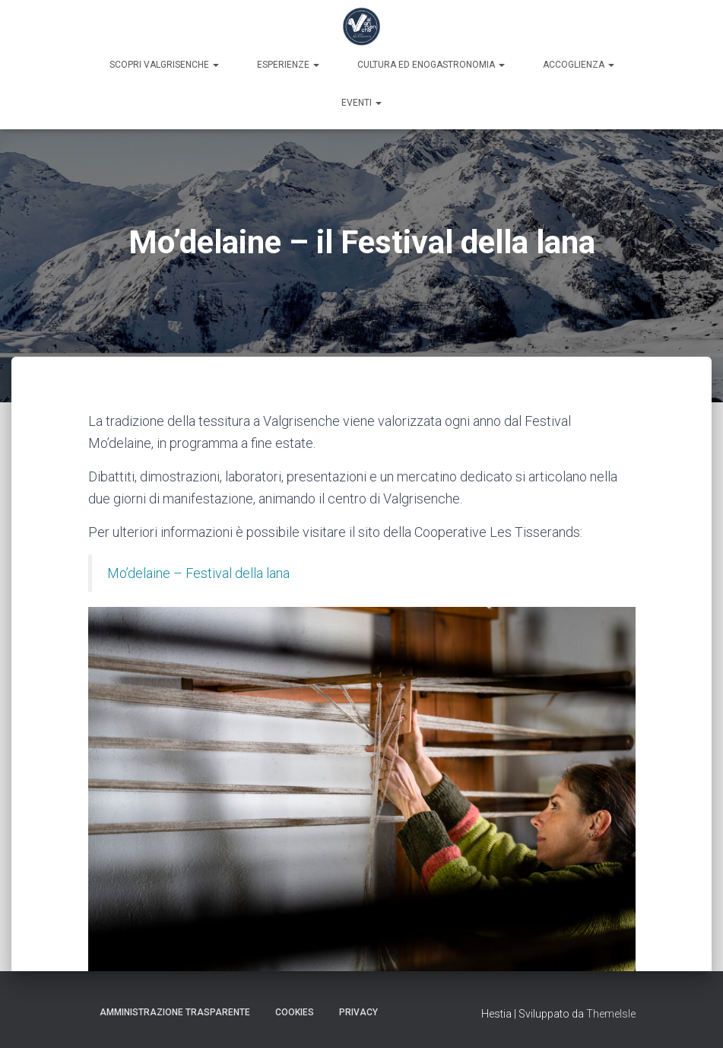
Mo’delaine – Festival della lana (198, 573)
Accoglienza (578, 64)
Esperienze (288, 64)
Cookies (294, 1012)
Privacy (358, 1012)
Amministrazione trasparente (175, 1012)
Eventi (361, 102)
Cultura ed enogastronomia (431, 64)
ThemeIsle (611, 1014)
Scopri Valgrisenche (164, 64)
